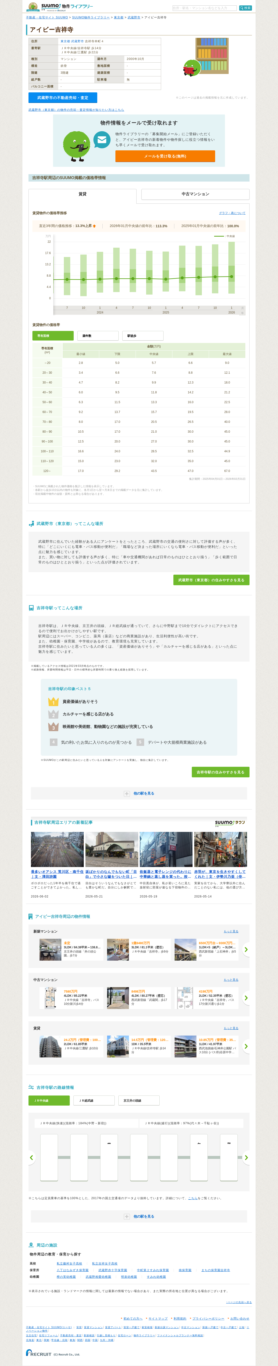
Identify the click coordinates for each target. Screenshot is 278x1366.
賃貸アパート (113, 1327)
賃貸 (79, 1327)
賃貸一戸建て (132, 1327)
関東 (46, 1340)
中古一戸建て (229, 1327)
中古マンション (190, 1327)
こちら (193, 1198)
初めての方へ (133, 1318)
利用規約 (180, 1318)
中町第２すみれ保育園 (153, 1270)
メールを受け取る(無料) (165, 156)
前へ (32, 1157)
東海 (72, 1340)
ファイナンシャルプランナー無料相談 (180, 1335)
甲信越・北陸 (59, 1340)
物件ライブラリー (144, 1335)
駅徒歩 (131, 336)
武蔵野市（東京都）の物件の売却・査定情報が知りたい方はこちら (76, 110)
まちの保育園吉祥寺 (215, 1270)
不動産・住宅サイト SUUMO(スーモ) (49, 1327)
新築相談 (89, 1335)
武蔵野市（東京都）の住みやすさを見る (211, 580)
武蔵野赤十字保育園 (112, 1270)
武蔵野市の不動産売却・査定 (62, 98)
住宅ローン (124, 1335)
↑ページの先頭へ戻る (239, 1302)
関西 (80, 1340)
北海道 (30, 1340)
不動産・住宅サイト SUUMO (47, 17)
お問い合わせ (240, 1318)
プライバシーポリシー (208, 1318)
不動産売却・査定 (71, 1335)
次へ (246, 1157)
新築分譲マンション (167, 1327)
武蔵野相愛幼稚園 (98, 1277)
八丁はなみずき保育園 (73, 1270)
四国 (87, 1340)
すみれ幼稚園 (156, 1277)
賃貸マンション (93, 1327)
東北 (39, 1340)
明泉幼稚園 (129, 1277)
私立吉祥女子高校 (105, 1263)
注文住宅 (31, 1335)
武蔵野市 (134, 17)
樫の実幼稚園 (66, 1277)
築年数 (87, 336)
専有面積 (43, 336)
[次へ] (246, 949)
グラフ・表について (232, 213)
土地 (241, 1327)
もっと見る (231, 931)
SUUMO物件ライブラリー (91, 17)
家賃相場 (147, 1327)
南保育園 (185, 1270)
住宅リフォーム (48, 1335)
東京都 (119, 17)
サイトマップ (158, 1318)
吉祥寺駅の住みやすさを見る (221, 772)
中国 (95, 1340)
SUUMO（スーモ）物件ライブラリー (59, 7)
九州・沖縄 (106, 1340)
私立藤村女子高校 (69, 1263)
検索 (247, 8)
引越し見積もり (106, 1335)
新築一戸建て (210, 1327)
